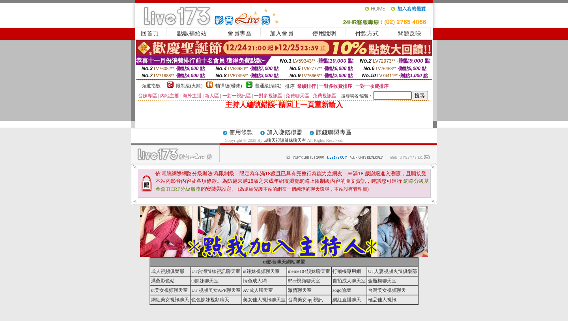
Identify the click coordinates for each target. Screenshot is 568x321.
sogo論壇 (342, 290)
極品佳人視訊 (382, 299)
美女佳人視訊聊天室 (264, 299)
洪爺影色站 (163, 281)
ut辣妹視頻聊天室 (261, 271)
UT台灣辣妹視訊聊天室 (215, 271)
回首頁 (150, 33)
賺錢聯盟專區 (333, 132)
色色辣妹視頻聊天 (210, 299)
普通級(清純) (268, 86)
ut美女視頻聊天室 (169, 290)
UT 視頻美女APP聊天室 (216, 290)
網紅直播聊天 (347, 299)
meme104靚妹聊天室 (309, 271)
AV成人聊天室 (258, 290)
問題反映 (409, 33)
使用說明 (324, 33)
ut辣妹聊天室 (205, 281)
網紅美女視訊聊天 (170, 299)
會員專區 (239, 33)
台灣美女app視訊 (305, 299)
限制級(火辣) (189, 86)
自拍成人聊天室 (349, 281)
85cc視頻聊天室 (304, 281)
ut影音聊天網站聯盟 (284, 262)
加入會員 (281, 33)
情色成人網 (255, 281)
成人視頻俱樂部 (167, 271)
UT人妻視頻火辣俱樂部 (392, 271)
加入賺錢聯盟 (284, 132)
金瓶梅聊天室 (382, 281)
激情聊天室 (300, 290)
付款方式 (367, 33)
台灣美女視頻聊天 (387, 290)
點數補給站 (192, 33)
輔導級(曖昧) (228, 86)
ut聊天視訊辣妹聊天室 (284, 140)
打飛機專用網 (347, 271)
